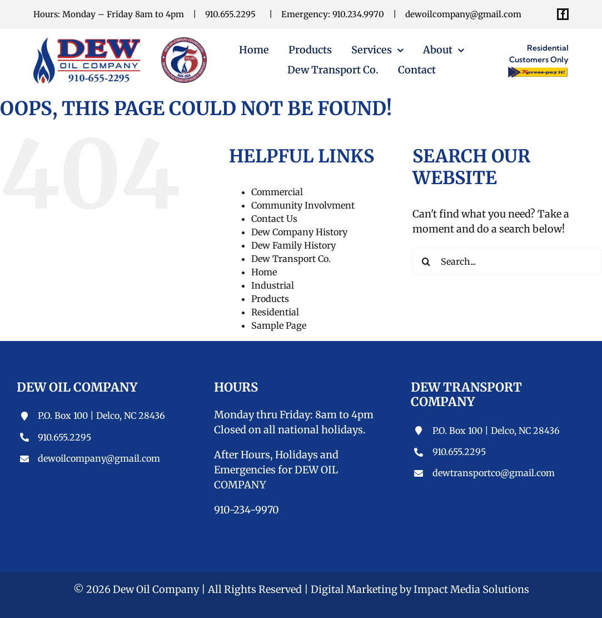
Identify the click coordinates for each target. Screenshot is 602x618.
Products (270, 298)
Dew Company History (299, 232)
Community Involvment (303, 205)
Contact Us (274, 218)
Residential (275, 312)
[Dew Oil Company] (184, 42)
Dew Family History (293, 245)
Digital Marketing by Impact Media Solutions (420, 589)
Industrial (272, 285)
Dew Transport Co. (291, 258)
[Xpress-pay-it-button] (537, 70)
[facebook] (563, 14)
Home (264, 272)
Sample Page (278, 325)
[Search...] (507, 261)
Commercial (277, 191)
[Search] (426, 261)
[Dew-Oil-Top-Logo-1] (86, 42)
